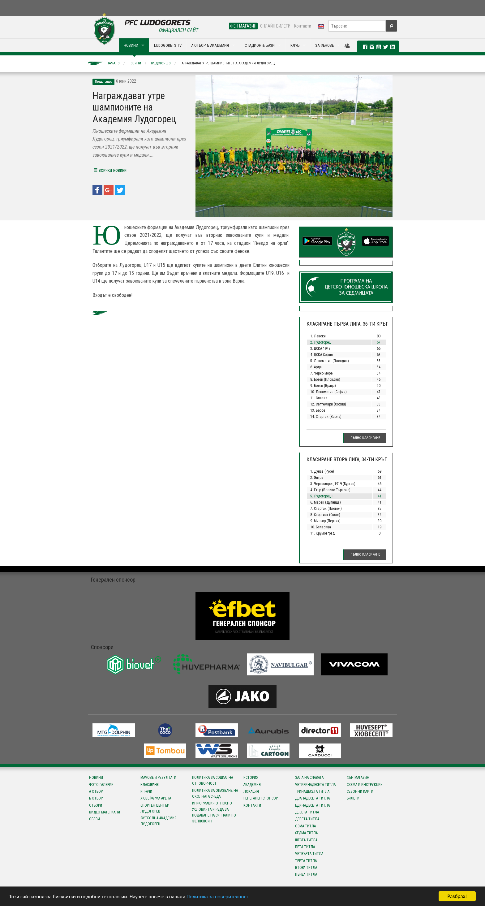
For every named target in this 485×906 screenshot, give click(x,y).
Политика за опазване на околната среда (215, 793)
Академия (252, 784)
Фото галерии (101, 784)
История (250, 777)
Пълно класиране (365, 438)
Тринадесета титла (312, 791)
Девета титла (307, 819)
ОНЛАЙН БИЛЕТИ (275, 26)
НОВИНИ (131, 45)
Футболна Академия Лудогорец (158, 821)
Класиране (149, 784)
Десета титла (307, 812)
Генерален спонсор (260, 798)
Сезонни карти (360, 791)
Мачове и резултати (158, 777)
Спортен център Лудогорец (154, 808)
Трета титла (306, 861)
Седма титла (306, 833)
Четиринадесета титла (315, 784)
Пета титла (305, 847)
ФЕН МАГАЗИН (243, 26)
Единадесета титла (312, 805)
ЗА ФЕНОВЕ (324, 45)
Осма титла (305, 826)
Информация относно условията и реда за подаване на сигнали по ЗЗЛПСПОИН (214, 812)
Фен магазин (358, 777)
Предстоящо (160, 63)
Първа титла (306, 874)
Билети (353, 798)
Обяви (94, 819)
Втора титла (306, 867)
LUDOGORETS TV (168, 45)
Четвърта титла (309, 854)
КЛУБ (294, 45)
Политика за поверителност (217, 897)
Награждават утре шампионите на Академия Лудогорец (227, 63)
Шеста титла (306, 840)
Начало (113, 63)
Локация (251, 791)
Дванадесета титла (312, 798)
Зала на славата (309, 777)
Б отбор (96, 798)
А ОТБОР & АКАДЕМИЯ (210, 45)
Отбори (95, 805)
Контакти (302, 26)
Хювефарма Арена (155, 798)
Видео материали (104, 812)
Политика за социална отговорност (212, 780)
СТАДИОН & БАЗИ (260, 45)
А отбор (96, 791)
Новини (134, 63)
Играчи (146, 791)
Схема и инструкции (365, 784)
